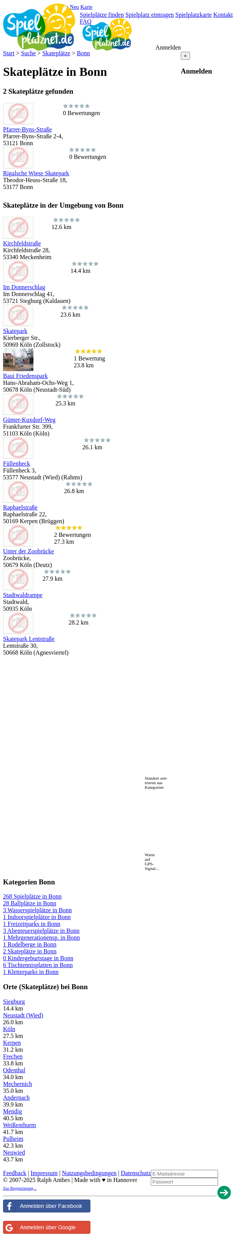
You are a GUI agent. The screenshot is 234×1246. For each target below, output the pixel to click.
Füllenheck (16, 463)
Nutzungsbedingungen (89, 1173)
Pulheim (13, 1138)
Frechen (13, 1056)
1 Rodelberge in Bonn (30, 944)
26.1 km (96, 443)
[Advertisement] (92, 667)
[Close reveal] (185, 56)
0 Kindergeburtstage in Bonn (38, 958)
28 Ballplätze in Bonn (29, 903)
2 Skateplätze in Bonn (30, 951)
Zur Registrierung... (19, 1188)
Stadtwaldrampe (23, 595)
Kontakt (223, 14)
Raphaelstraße (20, 507)
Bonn (83, 53)
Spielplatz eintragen (149, 14)
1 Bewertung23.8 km (89, 358)
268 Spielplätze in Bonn (32, 896)
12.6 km (66, 223)
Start (8, 53)
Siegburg (14, 1001)
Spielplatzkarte (193, 14)
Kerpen (12, 1042)
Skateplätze (56, 53)
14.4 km (84, 267)
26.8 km (78, 487)
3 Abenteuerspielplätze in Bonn (41, 930)
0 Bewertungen (81, 109)
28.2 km (82, 619)
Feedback (14, 1173)
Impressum (44, 1173)
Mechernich (17, 1084)
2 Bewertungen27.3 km (72, 535)
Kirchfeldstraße (22, 243)
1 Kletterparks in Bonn (30, 972)
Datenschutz (136, 1173)
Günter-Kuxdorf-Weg (29, 419)
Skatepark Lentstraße (29, 639)
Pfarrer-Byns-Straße (27, 129)
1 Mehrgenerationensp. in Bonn (41, 937)
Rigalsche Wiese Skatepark (36, 173)
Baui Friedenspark (25, 376)
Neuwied (14, 1152)
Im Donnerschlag (24, 287)
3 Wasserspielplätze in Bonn (37, 910)
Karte (86, 7)
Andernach (16, 1097)
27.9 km (57, 575)
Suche (28, 53)
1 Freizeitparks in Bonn (31, 924)
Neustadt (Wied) (23, 1015)
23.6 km (74, 311)
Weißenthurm (19, 1125)
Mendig (12, 1111)
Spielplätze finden (102, 14)
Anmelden (168, 47)
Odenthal (14, 1070)
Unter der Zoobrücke (28, 551)
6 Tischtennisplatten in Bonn (38, 965)
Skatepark (15, 331)
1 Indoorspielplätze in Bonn (37, 917)
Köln (9, 1029)
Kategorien (154, 787)
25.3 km (69, 400)
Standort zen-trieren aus (156, 780)
